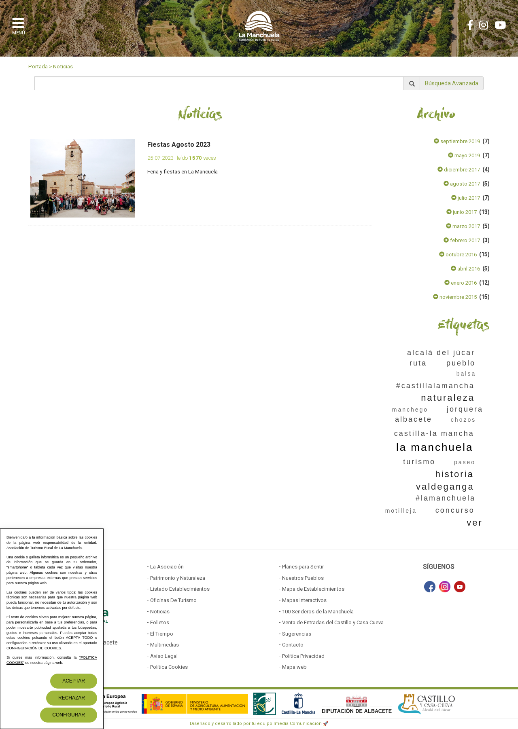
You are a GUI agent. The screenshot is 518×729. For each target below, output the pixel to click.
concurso (455, 510)
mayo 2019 (464, 155)
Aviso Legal (164, 656)
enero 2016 (460, 283)
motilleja (401, 510)
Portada (38, 66)
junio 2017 (461, 212)
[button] (20, 25)
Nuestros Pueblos (303, 578)
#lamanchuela (446, 498)
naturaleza (448, 398)
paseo (465, 462)
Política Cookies (169, 667)
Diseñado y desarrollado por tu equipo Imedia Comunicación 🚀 (259, 723)
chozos (463, 419)
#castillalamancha (435, 386)
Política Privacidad (303, 656)
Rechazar (71, 698)
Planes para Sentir (303, 567)
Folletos (159, 622)
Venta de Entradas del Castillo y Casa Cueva (333, 622)
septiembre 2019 (457, 141)
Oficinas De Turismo (173, 600)
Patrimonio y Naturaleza (177, 578)
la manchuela (434, 447)
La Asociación (167, 567)
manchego (410, 409)
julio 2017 (465, 198)
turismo (419, 462)
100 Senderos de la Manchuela (318, 612)
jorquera (465, 409)
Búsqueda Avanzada (451, 83)
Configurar (68, 715)
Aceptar (73, 681)
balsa (466, 373)
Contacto (293, 645)
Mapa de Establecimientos (313, 589)
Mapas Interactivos (304, 600)
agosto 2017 (462, 184)
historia (454, 474)
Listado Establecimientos (180, 589)
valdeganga (445, 487)
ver (475, 523)
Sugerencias (296, 634)
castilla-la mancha (434, 433)
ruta (418, 363)
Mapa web (294, 667)
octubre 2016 (458, 254)
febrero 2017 (462, 240)
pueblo (461, 363)
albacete (413, 419)
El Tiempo (161, 634)
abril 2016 (465, 269)
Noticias (63, 66)
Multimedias (164, 645)
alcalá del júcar (441, 353)
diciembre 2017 (458, 170)
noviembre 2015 (455, 297)
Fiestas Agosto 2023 (178, 144)
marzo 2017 (463, 226)
